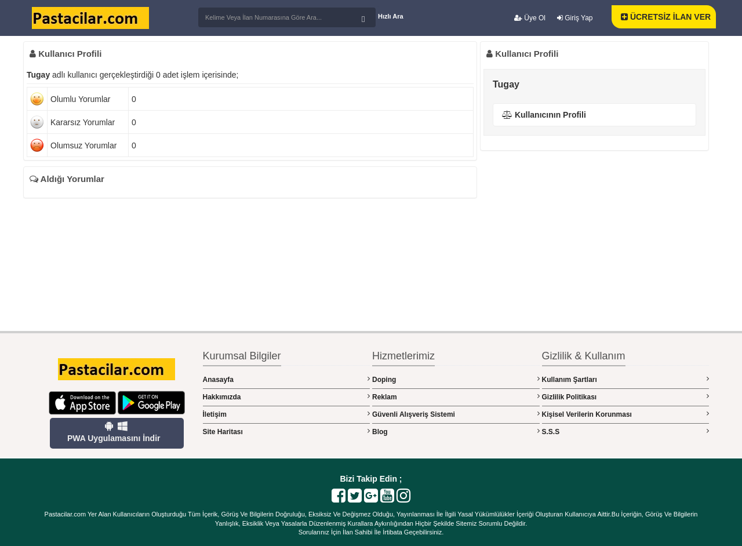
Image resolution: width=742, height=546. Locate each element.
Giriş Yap (575, 18)
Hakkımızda (286, 396)
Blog (456, 431)
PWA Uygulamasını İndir (114, 432)
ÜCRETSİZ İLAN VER (666, 16)
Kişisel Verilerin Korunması (626, 414)
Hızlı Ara (390, 16)
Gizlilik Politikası (626, 396)
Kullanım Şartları (626, 379)
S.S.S (626, 431)
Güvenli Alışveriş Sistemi (456, 414)
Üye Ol (529, 18)
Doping (456, 379)
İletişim (286, 414)
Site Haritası (286, 431)
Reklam (456, 396)
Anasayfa (286, 379)
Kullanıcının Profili (544, 114)
